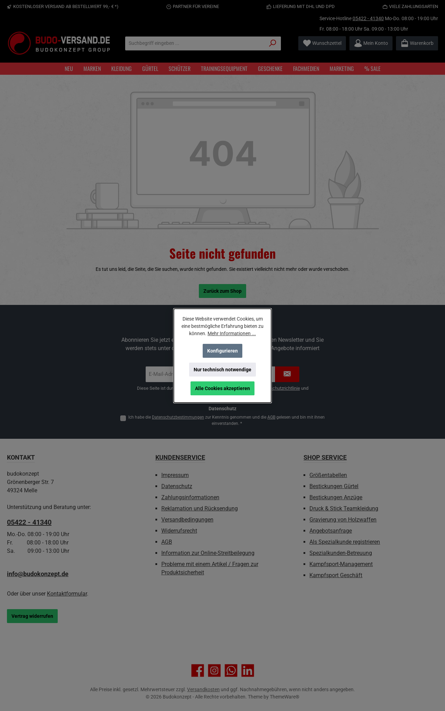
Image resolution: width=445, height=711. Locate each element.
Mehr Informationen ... (232, 333)
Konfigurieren (222, 351)
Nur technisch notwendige (222, 369)
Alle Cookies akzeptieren (222, 388)
